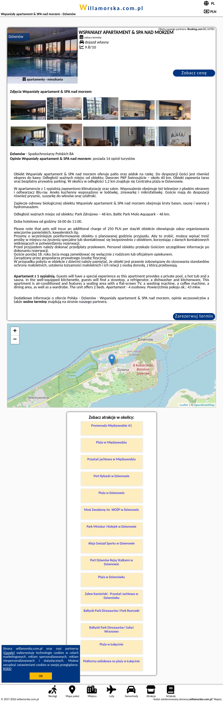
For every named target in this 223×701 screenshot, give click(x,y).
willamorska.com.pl (111, 8)
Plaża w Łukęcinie (111, 644)
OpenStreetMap (204, 405)
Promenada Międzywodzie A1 (111, 426)
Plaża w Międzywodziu (111, 442)
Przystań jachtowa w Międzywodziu (111, 459)
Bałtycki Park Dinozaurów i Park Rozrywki (111, 611)
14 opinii (113, 158)
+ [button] (15, 331)
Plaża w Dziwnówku (111, 577)
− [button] (15, 339)
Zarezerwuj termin (194, 316)
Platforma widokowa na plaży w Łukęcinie (111, 661)
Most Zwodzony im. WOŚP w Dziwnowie (111, 510)
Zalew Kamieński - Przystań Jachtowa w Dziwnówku (111, 596)
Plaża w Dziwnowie (111, 493)
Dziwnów (16, 36)
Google (9, 653)
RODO (7, 669)
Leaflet (184, 405)
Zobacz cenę (194, 72)
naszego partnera (93, 301)
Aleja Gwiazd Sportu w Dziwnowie (111, 543)
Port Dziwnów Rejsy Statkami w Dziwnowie (111, 562)
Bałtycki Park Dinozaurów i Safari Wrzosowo (111, 629)
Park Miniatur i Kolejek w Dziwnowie (111, 526)
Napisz (218, 699)
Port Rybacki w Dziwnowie (112, 476)
